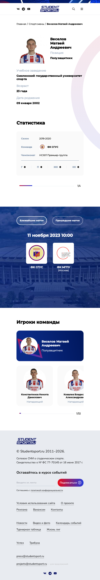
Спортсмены (36, 24)
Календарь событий (68, 523)
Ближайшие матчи (32, 220)
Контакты (57, 509)
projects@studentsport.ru (31, 564)
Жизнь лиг (53, 529)
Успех (20, 543)
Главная (21, 24)
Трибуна (35, 543)
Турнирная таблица (28, 529)
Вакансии (39, 509)
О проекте (67, 503)
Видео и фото (41, 523)
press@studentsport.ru (30, 556)
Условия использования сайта (35, 503)
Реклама (21, 509)
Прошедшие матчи (68, 220)
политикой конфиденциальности (47, 490)
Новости (21, 523)
